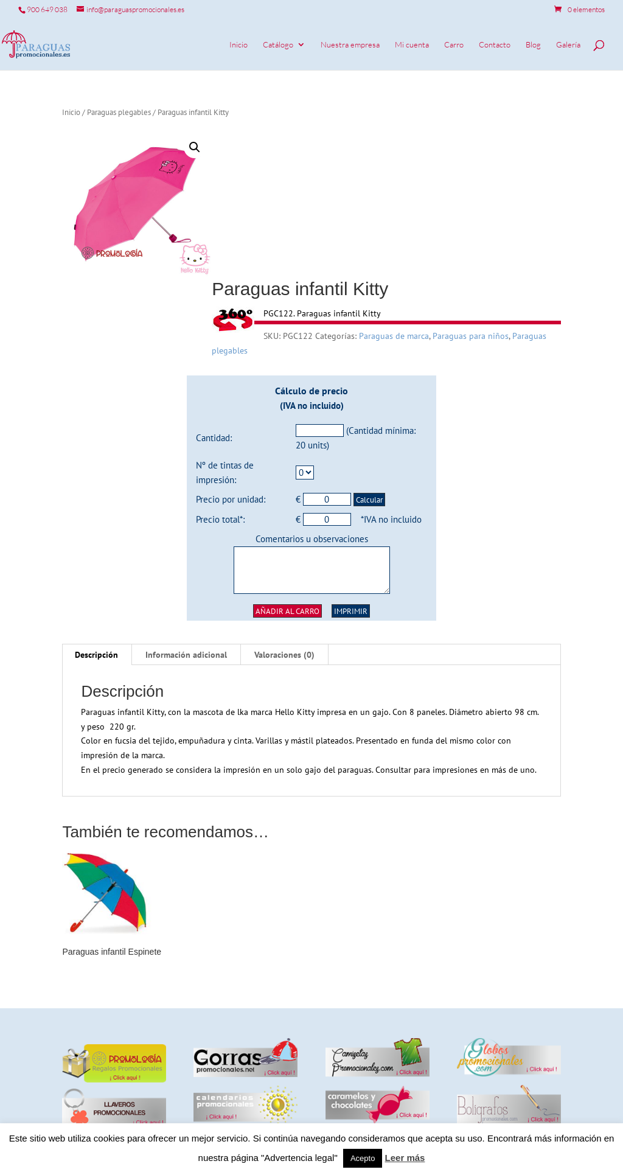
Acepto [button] (362, 1158)
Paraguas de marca (394, 335)
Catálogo (278, 44)
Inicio (238, 44)
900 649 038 (47, 9)
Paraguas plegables (119, 112)
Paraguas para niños (471, 335)
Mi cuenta (412, 44)
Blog (533, 44)
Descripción (96, 654)
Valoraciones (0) (284, 654)
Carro (454, 44)
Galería (568, 44)
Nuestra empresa (350, 44)
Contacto (494, 44)
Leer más (405, 1157)
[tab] (96, 654)
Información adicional (186, 654)
